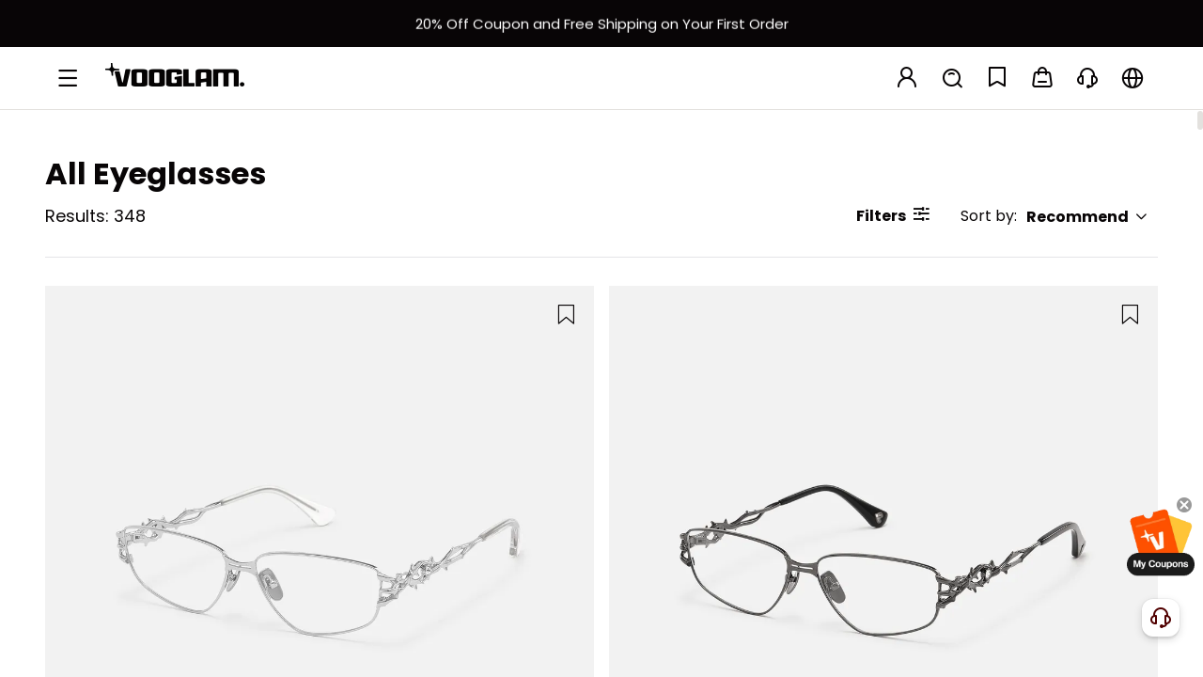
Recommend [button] (1087, 217)
